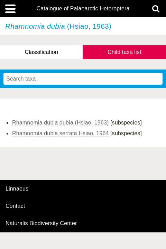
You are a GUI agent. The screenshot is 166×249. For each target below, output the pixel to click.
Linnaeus (17, 189)
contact (15, 206)
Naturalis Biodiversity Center (41, 223)
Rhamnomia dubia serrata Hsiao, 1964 (60, 133)
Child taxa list (124, 52)
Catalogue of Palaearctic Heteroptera (82, 8)
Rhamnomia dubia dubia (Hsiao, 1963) (60, 123)
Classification (41, 52)
